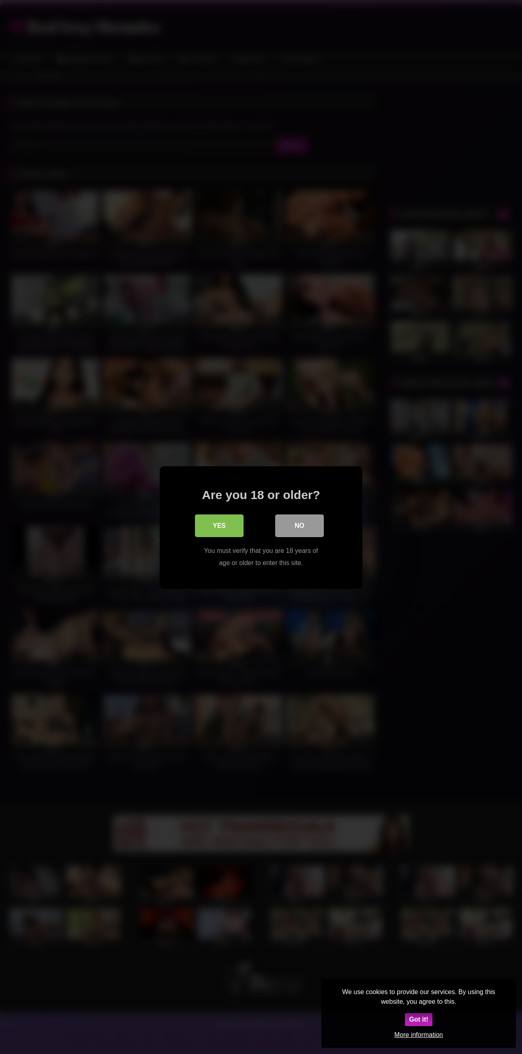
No (299, 524)
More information (418, 1034)
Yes (219, 524)
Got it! (418, 1019)
